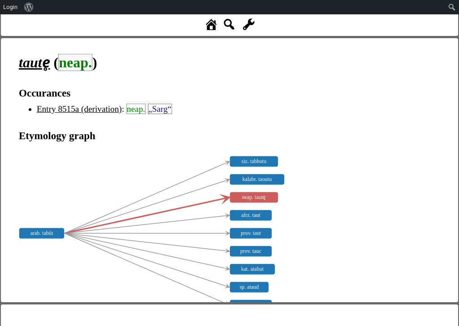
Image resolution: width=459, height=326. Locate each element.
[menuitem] (29, 7)
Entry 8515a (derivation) (79, 109)
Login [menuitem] (10, 7)
